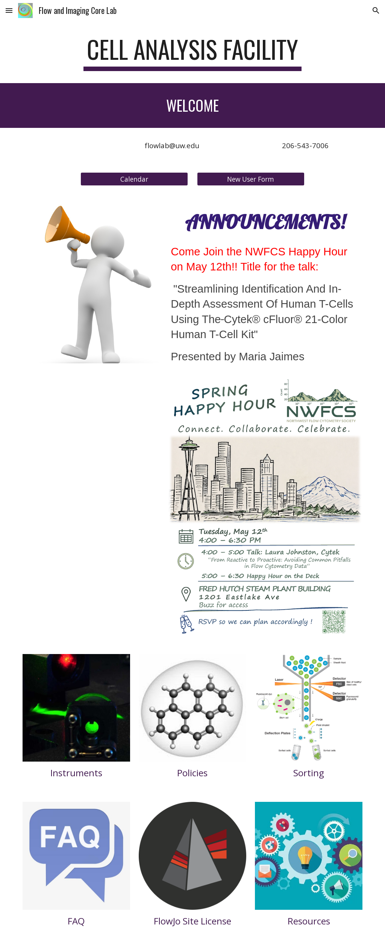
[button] (9, 10)
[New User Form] (250, 179)
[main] (192, 53)
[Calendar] (134, 179)
